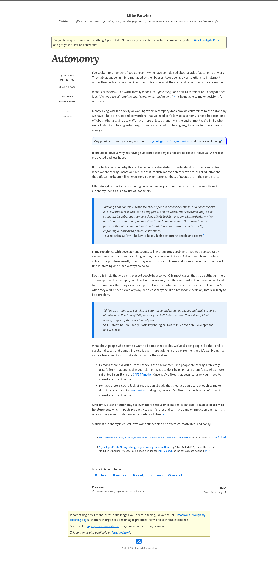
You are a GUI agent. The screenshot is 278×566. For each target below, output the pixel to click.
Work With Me (149, 4)
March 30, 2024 (67, 87)
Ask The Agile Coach (208, 40)
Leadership (67, 116)
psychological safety (162, 141)
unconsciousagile (67, 101)
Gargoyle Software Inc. (145, 551)
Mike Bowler (139, 15)
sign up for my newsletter (104, 529)
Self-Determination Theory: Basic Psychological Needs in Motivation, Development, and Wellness (147, 437)
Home (123, 4)
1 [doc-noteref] (174, 95)
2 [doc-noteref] (203, 234)
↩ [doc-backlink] (106, 441)
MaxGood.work (122, 535)
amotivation (139, 390)
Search (134, 4)
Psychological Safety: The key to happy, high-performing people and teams (137, 450)
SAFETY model (142, 374)
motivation (184, 141)
